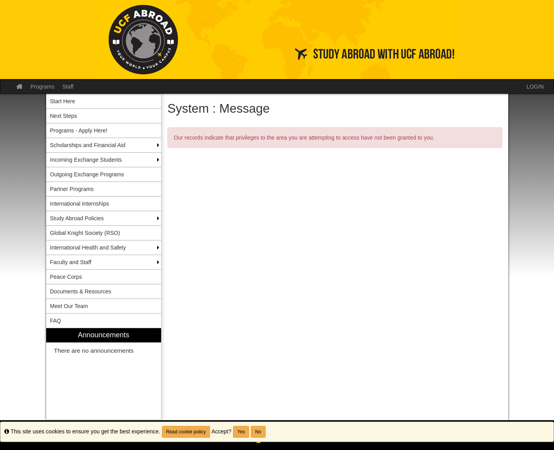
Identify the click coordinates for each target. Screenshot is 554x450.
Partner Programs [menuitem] (72, 189)
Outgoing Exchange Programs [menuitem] (87, 174)
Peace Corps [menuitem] (66, 277)
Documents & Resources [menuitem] (80, 291)
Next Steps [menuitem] (63, 116)
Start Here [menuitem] (62, 101)
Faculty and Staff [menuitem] (71, 262)
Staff (68, 86)
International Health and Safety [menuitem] (88, 247)
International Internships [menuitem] (79, 203)
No (258, 432)
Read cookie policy (186, 432)
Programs (42, 86)
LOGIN (535, 86)
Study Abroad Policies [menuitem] (77, 218)
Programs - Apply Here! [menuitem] (79, 130)
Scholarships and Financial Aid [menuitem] (88, 145)
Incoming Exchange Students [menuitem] (86, 160)
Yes (241, 432)
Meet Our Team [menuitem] (69, 306)
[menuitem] (104, 374)
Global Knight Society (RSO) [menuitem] (85, 233)
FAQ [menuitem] (55, 321)
